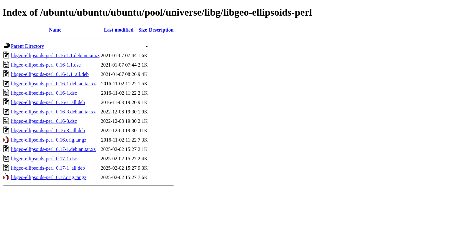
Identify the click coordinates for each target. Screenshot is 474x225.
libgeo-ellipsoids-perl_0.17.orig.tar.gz (48, 177)
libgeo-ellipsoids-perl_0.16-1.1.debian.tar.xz (55, 55)
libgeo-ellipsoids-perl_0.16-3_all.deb (48, 130)
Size (142, 29)
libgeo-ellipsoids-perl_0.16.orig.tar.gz (48, 139)
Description (161, 29)
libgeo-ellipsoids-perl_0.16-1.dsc (44, 93)
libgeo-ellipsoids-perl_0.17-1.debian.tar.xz (53, 149)
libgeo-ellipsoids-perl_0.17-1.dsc (44, 158)
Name (55, 29)
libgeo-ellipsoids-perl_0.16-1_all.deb (48, 102)
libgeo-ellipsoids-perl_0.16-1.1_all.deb (50, 74)
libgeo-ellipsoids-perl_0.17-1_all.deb (48, 168)
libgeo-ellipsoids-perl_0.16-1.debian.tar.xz (53, 83)
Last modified (118, 29)
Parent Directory (27, 46)
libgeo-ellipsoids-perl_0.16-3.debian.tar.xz (53, 111)
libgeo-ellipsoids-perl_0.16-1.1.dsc (46, 65)
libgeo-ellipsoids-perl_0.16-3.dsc (44, 121)
